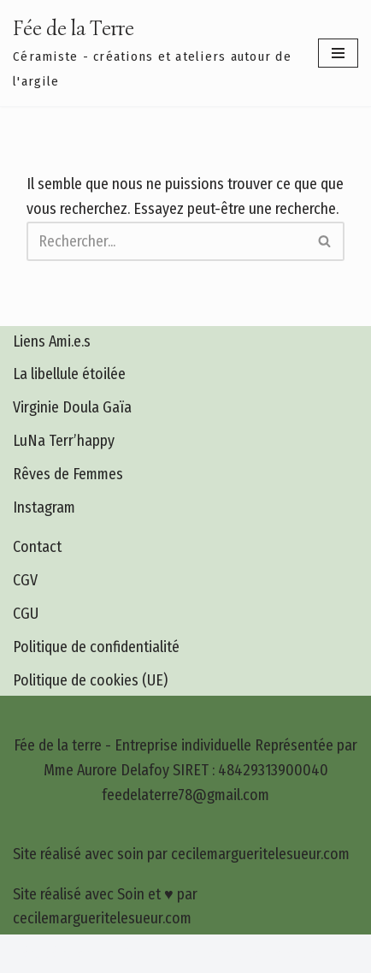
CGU (25, 613)
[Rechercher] (166, 241)
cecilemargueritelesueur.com (268, 953)
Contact (37, 546)
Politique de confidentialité (96, 647)
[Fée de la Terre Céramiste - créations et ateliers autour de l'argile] (152, 53)
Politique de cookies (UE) (90, 680)
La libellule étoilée (69, 374)
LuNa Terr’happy (64, 440)
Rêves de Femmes (68, 474)
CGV (25, 580)
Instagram (44, 507)
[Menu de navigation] (338, 53)
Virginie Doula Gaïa (72, 407)
